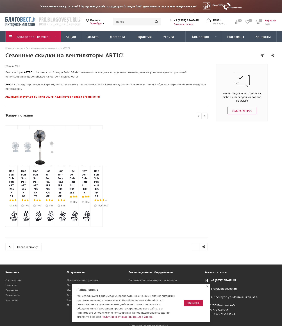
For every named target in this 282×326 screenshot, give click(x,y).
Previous (199, 116)
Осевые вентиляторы (142, 265)
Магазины (74, 270)
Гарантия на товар (79, 265)
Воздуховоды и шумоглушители (149, 280)
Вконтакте (238, 316)
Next (205, 116)
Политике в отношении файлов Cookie (127, 316)
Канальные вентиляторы (145, 255)
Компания (12, 242)
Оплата (72, 255)
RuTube (265, 316)
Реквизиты (12, 265)
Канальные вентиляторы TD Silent (151, 260)
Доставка (73, 260)
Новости (11, 255)
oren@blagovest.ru (224, 259)
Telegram (247, 316)
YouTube (256, 316)
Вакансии (11, 260)
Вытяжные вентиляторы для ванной (152, 250)
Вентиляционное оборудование (150, 242)
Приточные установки (143, 275)
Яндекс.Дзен (274, 316)
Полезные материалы (82, 275)
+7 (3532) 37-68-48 (186, 20)
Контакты (11, 270)
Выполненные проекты (82, 250)
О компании (13, 250)
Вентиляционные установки (147, 270)
